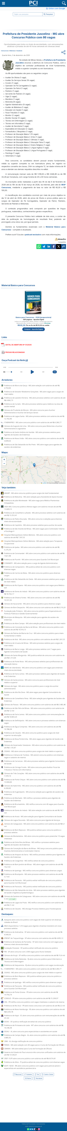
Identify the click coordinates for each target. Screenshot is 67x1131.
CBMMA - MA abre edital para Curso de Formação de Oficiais (28, 1048)
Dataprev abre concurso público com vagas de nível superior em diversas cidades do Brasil (32, 921)
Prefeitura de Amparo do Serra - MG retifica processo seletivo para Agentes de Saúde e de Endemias (34, 855)
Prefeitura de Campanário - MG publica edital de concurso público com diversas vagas (32, 568)
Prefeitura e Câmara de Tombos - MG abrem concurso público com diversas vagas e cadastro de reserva (34, 756)
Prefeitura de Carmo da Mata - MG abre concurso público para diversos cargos (32, 574)
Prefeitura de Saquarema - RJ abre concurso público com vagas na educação (34, 965)
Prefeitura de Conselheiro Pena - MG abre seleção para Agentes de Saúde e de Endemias (34, 699)
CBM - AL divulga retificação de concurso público (23, 1041)
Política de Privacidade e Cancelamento (33, 1124)
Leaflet (43, 483)
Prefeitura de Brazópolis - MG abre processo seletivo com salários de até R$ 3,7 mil (33, 875)
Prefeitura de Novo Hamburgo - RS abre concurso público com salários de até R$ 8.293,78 (34, 1010)
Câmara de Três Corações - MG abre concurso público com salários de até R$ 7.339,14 (34, 774)
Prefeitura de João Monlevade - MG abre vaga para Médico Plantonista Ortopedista (31, 501)
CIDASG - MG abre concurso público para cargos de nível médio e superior (33, 751)
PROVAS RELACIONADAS (15, 352)
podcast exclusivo (33, 235)
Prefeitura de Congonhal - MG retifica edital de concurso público (29, 861)
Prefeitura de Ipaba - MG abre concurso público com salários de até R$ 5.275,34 (31, 548)
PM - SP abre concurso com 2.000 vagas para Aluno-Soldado (27, 952)
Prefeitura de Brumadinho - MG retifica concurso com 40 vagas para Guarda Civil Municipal (34, 805)
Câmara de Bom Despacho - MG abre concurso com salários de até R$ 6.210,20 (35, 607)
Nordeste (38, 1078)
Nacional (17, 1074)
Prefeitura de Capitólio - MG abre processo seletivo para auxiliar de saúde (33, 525)
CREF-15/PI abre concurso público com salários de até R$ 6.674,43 (30, 1058)
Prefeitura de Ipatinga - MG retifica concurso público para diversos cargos (33, 870)
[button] (3, 3)
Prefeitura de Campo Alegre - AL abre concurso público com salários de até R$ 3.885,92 (34, 1036)
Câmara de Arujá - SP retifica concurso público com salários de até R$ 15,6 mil (34, 955)
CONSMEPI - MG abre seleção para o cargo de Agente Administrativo (31, 563)
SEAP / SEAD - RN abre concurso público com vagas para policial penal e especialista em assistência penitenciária (32, 1067)
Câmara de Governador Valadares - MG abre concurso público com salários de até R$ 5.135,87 (35, 746)
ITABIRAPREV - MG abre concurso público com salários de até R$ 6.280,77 (32, 422)
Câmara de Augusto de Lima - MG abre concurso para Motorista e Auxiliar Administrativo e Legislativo (33, 427)
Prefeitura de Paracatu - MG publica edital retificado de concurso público (33, 886)
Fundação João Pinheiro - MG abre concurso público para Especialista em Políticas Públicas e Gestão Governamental (33, 612)
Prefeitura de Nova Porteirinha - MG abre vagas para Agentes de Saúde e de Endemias (33, 740)
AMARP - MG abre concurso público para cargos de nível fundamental (31, 493)
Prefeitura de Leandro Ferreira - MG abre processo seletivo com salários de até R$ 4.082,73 (34, 399)
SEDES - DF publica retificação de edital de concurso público (27, 1021)
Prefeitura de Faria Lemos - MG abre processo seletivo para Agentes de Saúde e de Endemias (34, 675)
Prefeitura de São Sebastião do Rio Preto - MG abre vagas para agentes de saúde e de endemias (33, 445)
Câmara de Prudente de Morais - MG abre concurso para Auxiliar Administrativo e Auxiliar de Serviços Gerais (29, 411)
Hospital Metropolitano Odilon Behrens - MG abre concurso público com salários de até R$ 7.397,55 (32, 536)
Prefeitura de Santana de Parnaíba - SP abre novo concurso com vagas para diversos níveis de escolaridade (33, 943)
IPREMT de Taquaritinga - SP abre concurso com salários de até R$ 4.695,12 (33, 938)
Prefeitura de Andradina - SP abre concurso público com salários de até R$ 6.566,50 (33, 933)
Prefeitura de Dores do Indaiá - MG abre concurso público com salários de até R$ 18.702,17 (34, 592)
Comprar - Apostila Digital (33, 329)
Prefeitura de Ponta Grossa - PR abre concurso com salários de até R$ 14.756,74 (31, 993)
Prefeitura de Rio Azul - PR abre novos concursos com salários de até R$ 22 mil (34, 1006)
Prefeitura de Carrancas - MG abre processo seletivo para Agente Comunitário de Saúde (34, 762)
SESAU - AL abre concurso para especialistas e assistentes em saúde (30, 1031)
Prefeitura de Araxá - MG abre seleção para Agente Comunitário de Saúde (33, 816)
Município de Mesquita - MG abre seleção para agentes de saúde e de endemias (31, 618)
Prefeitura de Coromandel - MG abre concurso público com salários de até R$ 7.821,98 (34, 554)
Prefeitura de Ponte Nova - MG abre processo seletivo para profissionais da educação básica (33, 662)
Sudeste (28, 1074)
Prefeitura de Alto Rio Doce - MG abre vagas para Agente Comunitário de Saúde (32, 693)
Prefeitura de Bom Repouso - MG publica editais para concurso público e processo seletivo (32, 831)
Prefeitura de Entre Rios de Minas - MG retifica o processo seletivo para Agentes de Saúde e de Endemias (31, 843)
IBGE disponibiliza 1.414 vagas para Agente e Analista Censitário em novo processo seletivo (33, 927)
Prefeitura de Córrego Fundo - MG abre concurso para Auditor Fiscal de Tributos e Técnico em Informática (32, 768)
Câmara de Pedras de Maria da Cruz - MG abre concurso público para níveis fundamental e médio (34, 634)
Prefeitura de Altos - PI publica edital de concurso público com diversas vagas (34, 1062)
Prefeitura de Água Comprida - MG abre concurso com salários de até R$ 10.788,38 (32, 728)
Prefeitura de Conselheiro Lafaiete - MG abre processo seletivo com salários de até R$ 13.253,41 (34, 514)
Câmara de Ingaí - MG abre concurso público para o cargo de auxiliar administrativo (31, 687)
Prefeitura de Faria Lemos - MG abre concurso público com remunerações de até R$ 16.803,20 (34, 715)
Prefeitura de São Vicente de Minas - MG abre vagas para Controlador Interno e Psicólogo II (34, 530)
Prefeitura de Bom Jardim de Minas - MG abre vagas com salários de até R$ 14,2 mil (33, 865)
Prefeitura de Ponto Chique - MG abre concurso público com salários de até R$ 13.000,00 (34, 780)
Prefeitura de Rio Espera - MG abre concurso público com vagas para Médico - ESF (34, 586)
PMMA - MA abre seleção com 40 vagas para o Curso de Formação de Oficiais (34, 1045)
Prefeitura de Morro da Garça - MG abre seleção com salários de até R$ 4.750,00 (32, 386)
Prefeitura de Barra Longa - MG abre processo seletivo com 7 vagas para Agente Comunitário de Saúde (32, 650)
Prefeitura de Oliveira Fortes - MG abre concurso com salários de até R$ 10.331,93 (32, 598)
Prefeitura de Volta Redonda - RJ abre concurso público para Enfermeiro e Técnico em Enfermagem (33, 960)
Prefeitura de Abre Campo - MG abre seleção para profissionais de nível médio (34, 623)
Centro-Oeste (47, 1074)
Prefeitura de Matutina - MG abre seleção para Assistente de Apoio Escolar (33, 497)
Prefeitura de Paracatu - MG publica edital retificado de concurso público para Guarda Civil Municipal (33, 881)
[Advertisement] (33, 23)
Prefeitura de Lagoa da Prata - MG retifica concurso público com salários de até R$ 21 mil (33, 903)
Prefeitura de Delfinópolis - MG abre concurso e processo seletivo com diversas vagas (35, 721)
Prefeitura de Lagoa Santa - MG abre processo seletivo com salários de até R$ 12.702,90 (34, 417)
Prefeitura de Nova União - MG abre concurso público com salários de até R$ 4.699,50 (34, 439)
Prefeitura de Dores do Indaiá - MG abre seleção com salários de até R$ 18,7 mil (33, 811)
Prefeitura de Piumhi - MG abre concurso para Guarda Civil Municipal (31, 559)
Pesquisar (48, 14)
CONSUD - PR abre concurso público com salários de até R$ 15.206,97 (31, 998)
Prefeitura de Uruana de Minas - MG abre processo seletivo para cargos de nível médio (33, 644)
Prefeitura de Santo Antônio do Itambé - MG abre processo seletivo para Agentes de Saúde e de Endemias (32, 433)
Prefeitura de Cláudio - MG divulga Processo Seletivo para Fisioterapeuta (32, 909)
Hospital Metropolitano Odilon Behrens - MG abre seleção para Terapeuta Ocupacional (33, 542)
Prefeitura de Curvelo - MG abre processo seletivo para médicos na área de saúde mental (33, 405)
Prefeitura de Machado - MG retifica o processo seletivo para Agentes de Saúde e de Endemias (32, 799)
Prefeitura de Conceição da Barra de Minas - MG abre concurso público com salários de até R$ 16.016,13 (33, 628)
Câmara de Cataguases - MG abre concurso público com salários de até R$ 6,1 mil (34, 825)
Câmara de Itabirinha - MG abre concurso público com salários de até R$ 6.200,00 (32, 787)
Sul (36, 1074)
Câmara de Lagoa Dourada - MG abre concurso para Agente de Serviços (32, 820)
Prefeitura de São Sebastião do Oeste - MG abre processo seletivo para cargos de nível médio (34, 580)
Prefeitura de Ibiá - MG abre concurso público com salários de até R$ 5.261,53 (34, 639)
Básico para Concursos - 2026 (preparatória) (33, 317)
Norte (28, 1078)
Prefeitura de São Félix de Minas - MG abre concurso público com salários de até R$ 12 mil (34, 709)
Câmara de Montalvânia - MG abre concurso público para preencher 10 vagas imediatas (34, 837)
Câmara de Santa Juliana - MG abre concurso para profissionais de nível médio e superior (32, 681)
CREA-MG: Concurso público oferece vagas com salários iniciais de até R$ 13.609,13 (32, 507)
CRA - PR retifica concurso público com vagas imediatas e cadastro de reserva (34, 1002)
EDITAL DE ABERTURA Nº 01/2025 (19, 345)
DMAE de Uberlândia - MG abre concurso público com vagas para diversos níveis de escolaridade (33, 668)
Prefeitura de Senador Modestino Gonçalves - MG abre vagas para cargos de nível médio (34, 392)
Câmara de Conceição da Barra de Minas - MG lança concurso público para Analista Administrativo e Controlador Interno (33, 849)
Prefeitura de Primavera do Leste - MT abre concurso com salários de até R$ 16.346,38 (33, 1026)
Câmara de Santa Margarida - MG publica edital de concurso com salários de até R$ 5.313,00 (34, 656)
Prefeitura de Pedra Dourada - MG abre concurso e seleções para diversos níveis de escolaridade (33, 520)
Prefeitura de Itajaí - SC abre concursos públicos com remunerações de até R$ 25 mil (34, 1016)
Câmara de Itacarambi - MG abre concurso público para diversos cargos (32, 604)
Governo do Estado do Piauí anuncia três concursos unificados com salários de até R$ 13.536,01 (35, 1053)
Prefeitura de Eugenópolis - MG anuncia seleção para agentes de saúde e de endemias (34, 793)
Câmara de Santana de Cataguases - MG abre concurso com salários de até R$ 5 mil (34, 897)
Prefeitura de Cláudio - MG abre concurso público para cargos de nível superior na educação (31, 734)
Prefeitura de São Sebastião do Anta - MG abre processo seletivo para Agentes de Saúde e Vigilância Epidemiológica (34, 891)
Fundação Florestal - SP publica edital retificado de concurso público (31, 948)
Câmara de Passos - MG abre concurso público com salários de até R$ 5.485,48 (35, 704)
